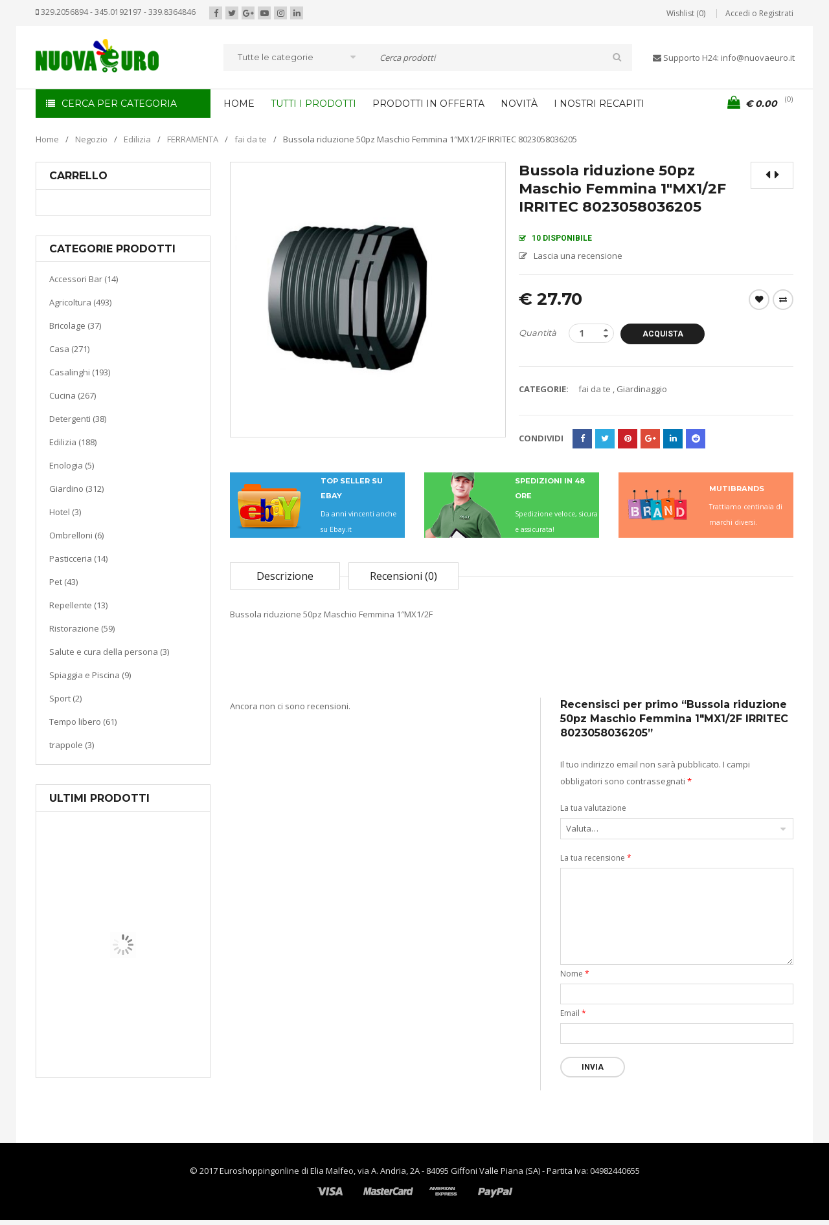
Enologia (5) (71, 465)
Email (573, 1013)
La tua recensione (595, 857)
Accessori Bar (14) (83, 279)
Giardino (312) (76, 488)
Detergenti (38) (77, 419)
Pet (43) (63, 582)
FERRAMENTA (192, 139)
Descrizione (284, 576)
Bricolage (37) (75, 325)
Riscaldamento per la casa (153, 1028)
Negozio (91, 139)
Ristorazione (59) (82, 628)
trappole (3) (71, 745)
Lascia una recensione (578, 255)
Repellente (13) (78, 605)
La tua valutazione (593, 807)
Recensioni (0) (403, 576)
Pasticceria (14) (78, 558)
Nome (574, 973)
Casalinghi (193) (79, 372)
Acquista (662, 333)
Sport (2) (65, 698)
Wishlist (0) (685, 13)
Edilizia (137, 139)
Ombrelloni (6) (76, 535)
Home (47, 139)
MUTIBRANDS (736, 488)
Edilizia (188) (73, 442)
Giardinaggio (642, 389)
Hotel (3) (65, 512)
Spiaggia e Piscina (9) (90, 675)
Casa (121, 1012)
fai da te (250, 139)
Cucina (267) (72, 395)
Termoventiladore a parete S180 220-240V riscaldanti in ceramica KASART (153, 1068)
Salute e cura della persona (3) (109, 651)
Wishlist (759, 299)
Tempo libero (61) (83, 721)
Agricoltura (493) (80, 302)
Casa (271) (69, 349)
